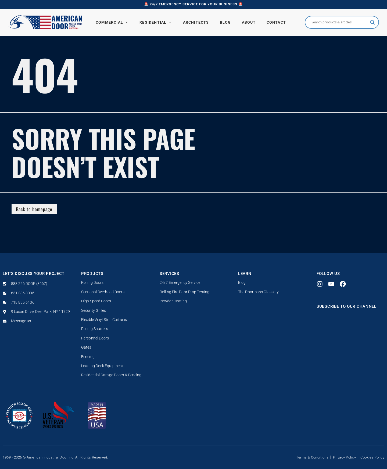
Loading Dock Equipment (102, 366)
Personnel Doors (95, 338)
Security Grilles (93, 310)
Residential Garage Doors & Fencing (111, 375)
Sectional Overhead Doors (102, 292)
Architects (196, 22)
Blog (225, 22)
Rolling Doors (92, 283)
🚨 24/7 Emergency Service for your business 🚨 (193, 4)
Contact (276, 22)
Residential (155, 22)
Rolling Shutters (94, 329)
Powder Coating (173, 301)
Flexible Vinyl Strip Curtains (104, 319)
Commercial (112, 22)
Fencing (88, 357)
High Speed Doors (96, 301)
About (249, 22)
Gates (86, 347)
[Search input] (339, 22)
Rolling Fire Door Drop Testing (184, 292)
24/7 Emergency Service (180, 283)
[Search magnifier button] (372, 22)
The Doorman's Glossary (258, 292)
